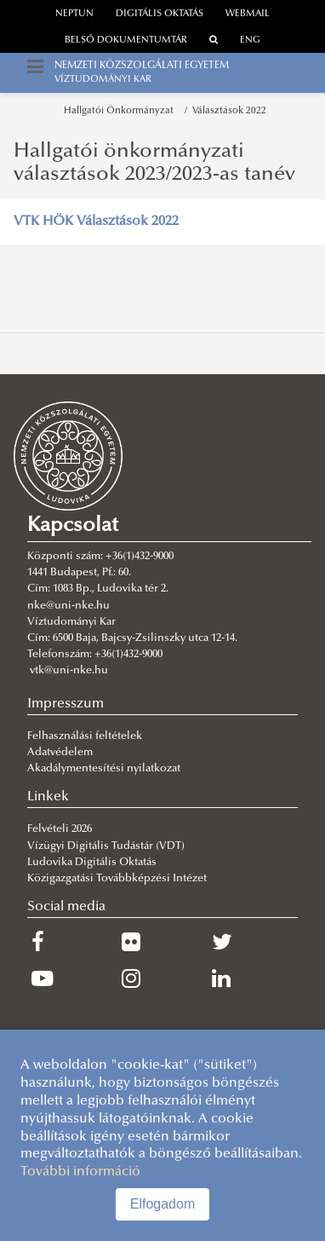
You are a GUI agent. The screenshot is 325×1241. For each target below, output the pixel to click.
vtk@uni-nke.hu (69, 671)
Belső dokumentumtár (126, 40)
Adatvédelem (60, 752)
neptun (74, 14)
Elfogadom (163, 1204)
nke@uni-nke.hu (68, 606)
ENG (250, 40)
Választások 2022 (229, 111)
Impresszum (65, 704)
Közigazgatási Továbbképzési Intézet (117, 879)
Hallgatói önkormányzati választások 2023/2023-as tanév (154, 162)
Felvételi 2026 (59, 829)
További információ (80, 1172)
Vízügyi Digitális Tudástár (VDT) (107, 846)
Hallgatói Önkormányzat (121, 111)
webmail (247, 14)
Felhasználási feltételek (84, 736)
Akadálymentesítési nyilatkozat (103, 769)
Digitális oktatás (159, 14)
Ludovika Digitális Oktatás (92, 862)
